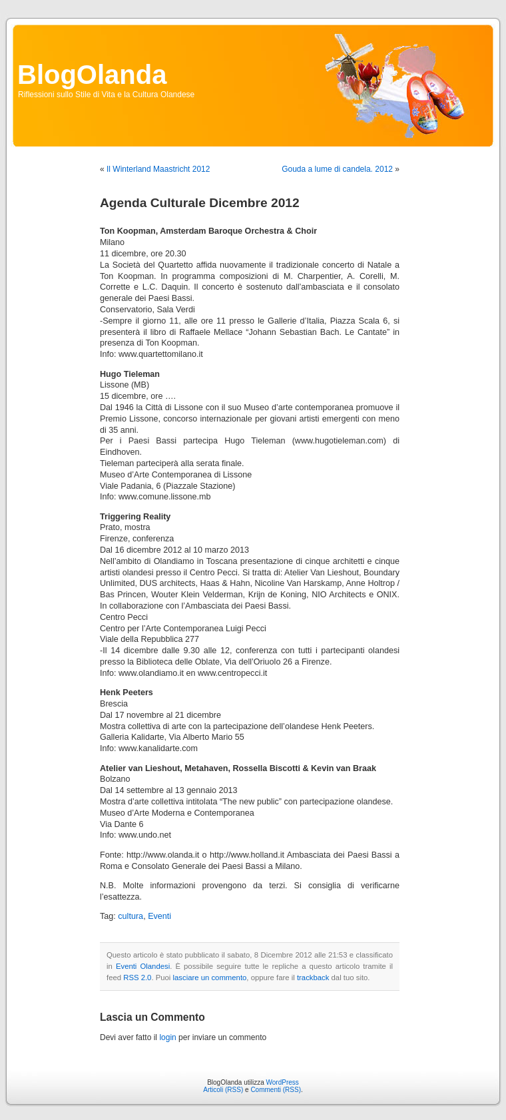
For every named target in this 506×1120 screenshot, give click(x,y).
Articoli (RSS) (223, 1089)
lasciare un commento (210, 977)
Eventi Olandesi (143, 966)
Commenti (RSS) (275, 1089)
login (167, 1037)
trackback (313, 977)
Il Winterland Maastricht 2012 (158, 169)
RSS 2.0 (137, 977)
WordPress (282, 1082)
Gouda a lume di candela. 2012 (337, 169)
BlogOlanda (91, 74)
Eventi (159, 916)
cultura (130, 916)
